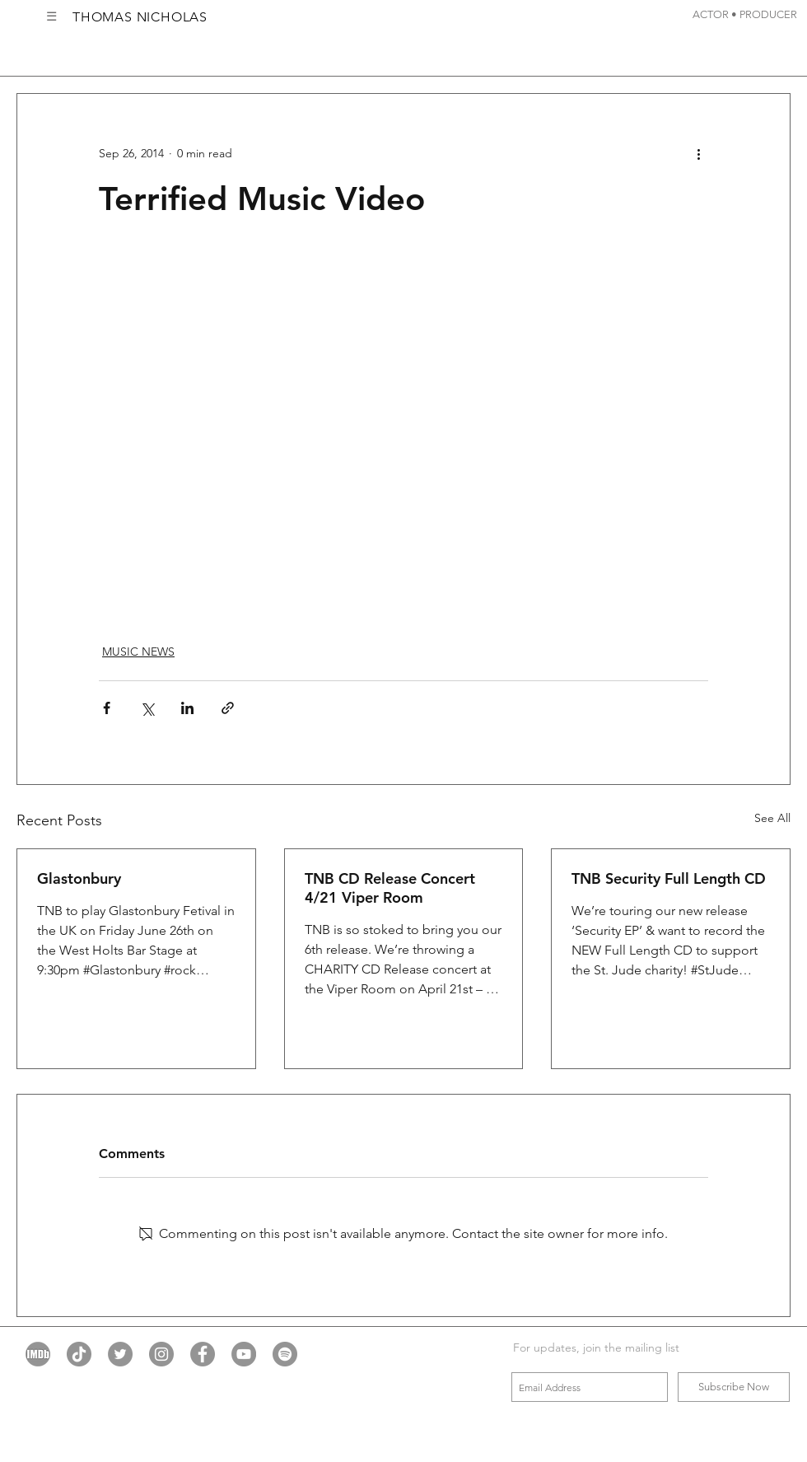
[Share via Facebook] (106, 708)
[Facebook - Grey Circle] (202, 1354)
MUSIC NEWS (138, 651)
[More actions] (698, 153)
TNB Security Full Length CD (668, 878)
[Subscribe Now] (734, 1387)
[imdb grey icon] (38, 1354)
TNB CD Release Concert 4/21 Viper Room (390, 888)
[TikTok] (79, 1354)
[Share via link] (228, 708)
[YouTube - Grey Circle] (243, 1354)
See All (772, 817)
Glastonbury (79, 878)
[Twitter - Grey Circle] (120, 1354)
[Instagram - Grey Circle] (161, 1354)
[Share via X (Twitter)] (147, 708)
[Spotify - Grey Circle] (285, 1354)
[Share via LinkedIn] (187, 708)
